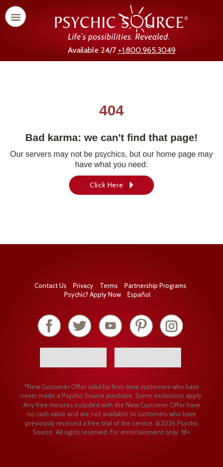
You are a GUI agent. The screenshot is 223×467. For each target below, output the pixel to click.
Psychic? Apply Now (92, 294)
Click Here (106, 184)
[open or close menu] (15, 16)
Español (138, 294)
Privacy (83, 285)
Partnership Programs (155, 285)
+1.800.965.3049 (147, 50)
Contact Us (51, 285)
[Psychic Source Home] (121, 38)
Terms (109, 285)
